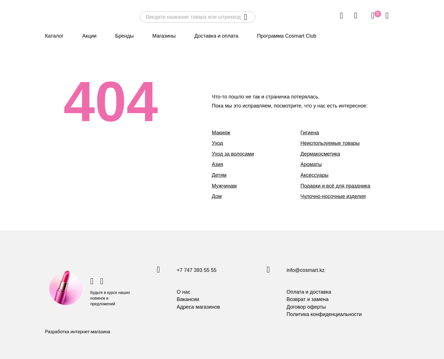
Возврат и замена (307, 299)
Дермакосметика (320, 154)
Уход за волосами (233, 154)
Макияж (221, 133)
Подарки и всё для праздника (335, 186)
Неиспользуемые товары (330, 143)
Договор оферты (306, 307)
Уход (217, 143)
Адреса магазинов (198, 307)
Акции (89, 36)
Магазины (164, 36)
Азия (217, 164)
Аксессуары (314, 175)
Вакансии (188, 299)
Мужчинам (224, 186)
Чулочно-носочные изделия (333, 196)
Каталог (54, 36)
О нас (183, 292)
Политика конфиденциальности (324, 314)
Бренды (124, 36)
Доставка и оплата (216, 36)
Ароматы (311, 164)
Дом (217, 196)
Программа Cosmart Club (286, 36)
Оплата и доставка (309, 292)
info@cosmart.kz (306, 270)
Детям (219, 175)
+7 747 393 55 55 (197, 270)
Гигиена (309, 133)
